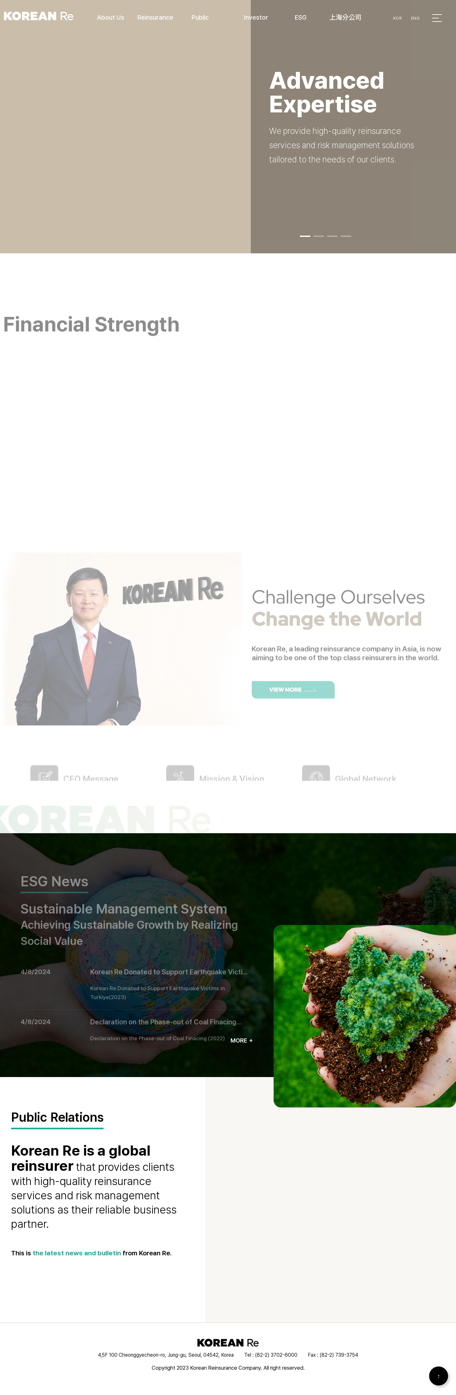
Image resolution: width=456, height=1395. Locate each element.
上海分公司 (345, 17)
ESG (301, 17)
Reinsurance (155, 17)
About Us (110, 17)
